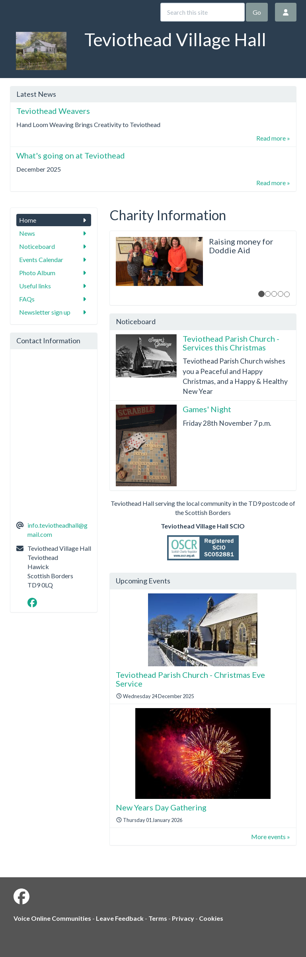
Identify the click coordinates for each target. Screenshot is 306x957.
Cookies (211, 918)
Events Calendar (53, 259)
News (53, 233)
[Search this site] (202, 12)
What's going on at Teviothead (70, 155)
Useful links (53, 285)
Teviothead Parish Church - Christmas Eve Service (190, 679)
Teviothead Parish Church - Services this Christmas (231, 343)
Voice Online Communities (52, 918)
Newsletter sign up (53, 312)
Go (257, 12)
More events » (270, 836)
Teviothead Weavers (53, 110)
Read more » (273, 138)
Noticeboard (53, 246)
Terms (157, 918)
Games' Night (207, 409)
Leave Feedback (120, 918)
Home (53, 220)
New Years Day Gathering (161, 807)
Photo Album (53, 272)
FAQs (53, 298)
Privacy (183, 918)
